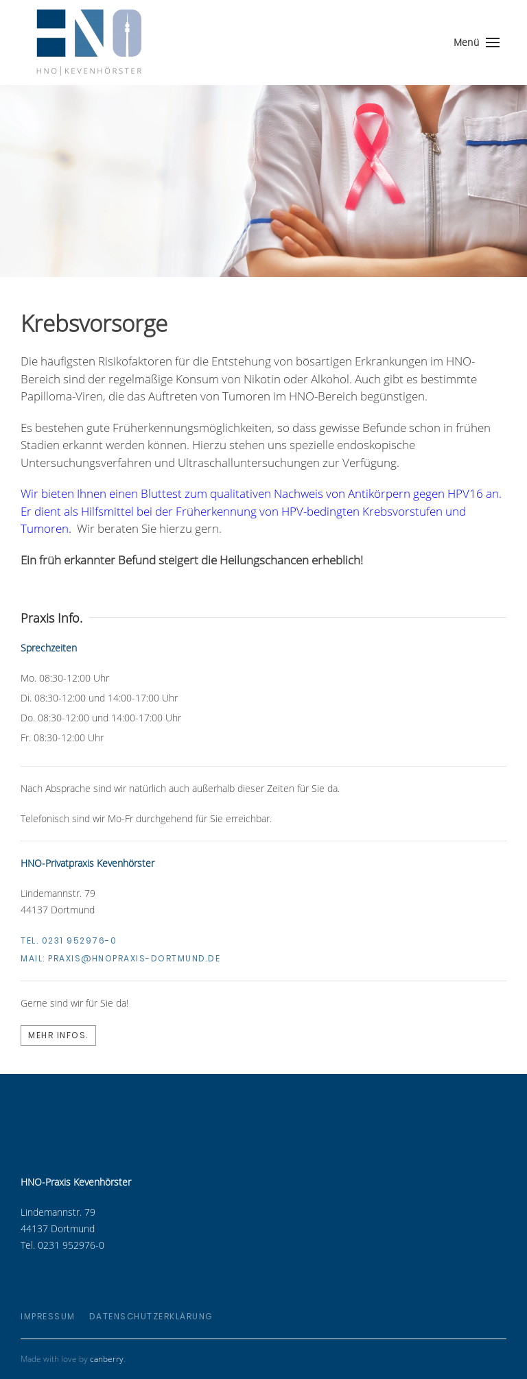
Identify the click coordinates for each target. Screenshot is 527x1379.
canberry (107, 1359)
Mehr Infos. (58, 1035)
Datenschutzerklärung (151, 1316)
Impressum (48, 1316)
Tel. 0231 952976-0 (69, 940)
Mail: (120, 958)
